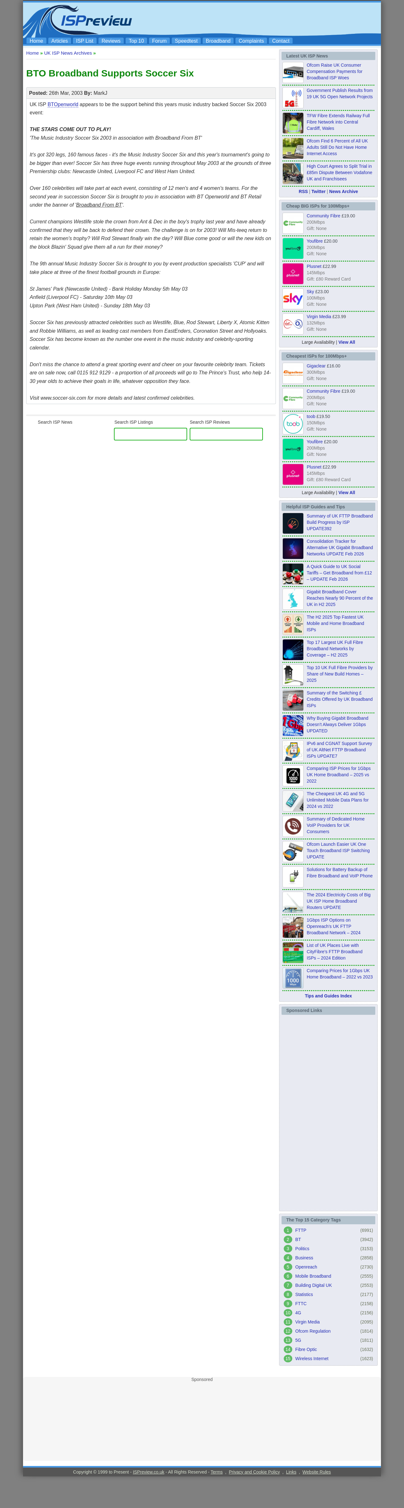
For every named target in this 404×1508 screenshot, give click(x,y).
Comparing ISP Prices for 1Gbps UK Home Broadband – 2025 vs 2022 (339, 775)
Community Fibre (324, 215)
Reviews (111, 41)
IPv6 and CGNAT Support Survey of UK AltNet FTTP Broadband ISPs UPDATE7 (339, 750)
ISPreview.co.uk (148, 1472)
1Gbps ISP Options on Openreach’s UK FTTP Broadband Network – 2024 (333, 926)
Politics (302, 1248)
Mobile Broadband (313, 1276)
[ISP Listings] (150, 434)
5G (298, 1340)
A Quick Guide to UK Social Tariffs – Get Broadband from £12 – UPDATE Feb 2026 (339, 573)
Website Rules (316, 1472)
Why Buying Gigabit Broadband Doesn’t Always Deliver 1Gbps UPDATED (337, 724)
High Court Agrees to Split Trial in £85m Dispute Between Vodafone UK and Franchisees (339, 172)
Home (36, 41)
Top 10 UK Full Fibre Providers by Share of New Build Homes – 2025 (340, 674)
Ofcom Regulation (313, 1331)
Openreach (306, 1266)
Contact (280, 41)
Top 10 (136, 41)
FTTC (301, 1303)
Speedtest (186, 41)
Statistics (304, 1294)
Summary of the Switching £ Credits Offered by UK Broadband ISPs (340, 699)
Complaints (251, 41)
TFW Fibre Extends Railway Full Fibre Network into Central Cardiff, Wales (338, 122)
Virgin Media (319, 316)
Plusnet (314, 266)
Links (291, 1472)
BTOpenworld (63, 104)
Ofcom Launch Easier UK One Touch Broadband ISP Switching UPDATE (338, 850)
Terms (217, 1472)
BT (298, 1239)
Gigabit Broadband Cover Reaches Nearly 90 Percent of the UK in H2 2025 (340, 598)
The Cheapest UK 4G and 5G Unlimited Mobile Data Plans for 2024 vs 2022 (338, 800)
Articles (59, 41)
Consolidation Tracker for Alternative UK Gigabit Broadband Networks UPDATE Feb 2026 (340, 547)
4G (298, 1312)
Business (304, 1257)
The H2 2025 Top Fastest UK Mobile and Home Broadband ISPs (335, 623)
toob (311, 416)
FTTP (300, 1230)
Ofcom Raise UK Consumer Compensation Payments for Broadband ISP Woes (335, 71)
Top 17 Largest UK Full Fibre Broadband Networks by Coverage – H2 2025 (335, 648)
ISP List (84, 41)
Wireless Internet (312, 1358)
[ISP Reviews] (226, 434)
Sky (310, 291)
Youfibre (315, 241)
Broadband (218, 41)
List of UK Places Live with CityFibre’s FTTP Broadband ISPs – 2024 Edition (335, 951)
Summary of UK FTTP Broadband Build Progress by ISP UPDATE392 (340, 522)
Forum (159, 41)
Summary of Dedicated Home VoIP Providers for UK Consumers (336, 825)
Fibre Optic (306, 1349)
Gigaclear (316, 365)
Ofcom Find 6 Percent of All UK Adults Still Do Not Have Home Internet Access (337, 147)
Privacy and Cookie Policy (254, 1472)
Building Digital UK (313, 1285)
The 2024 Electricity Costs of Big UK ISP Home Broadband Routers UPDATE (339, 901)
